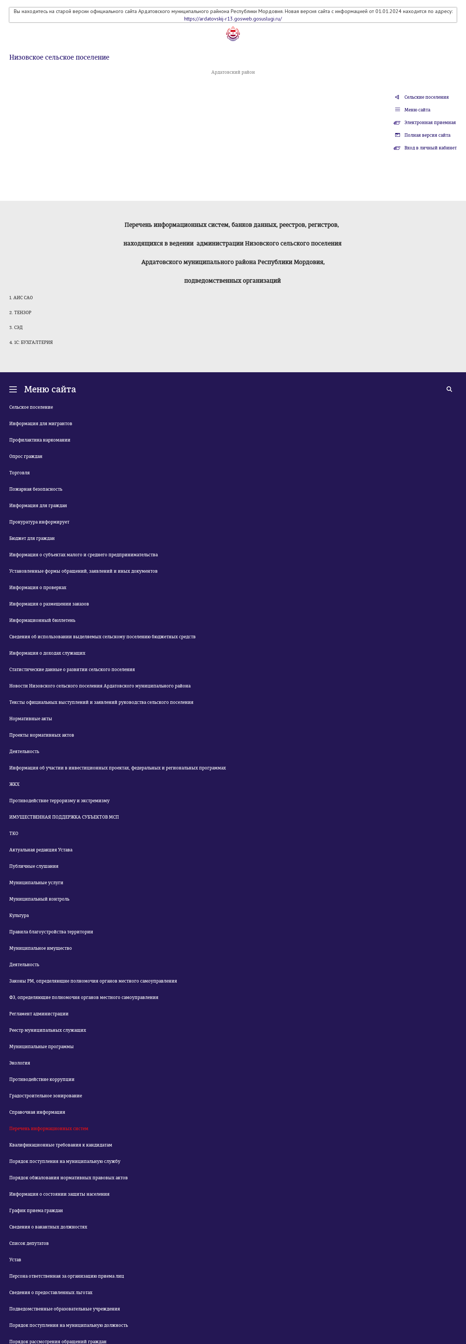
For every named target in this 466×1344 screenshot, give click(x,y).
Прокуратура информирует (39, 522)
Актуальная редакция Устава (40, 850)
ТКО (13, 833)
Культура (19, 915)
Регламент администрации (39, 1013)
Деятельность (24, 751)
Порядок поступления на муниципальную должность (68, 1325)
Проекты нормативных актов (41, 735)
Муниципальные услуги (36, 882)
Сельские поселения (426, 97)
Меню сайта (417, 110)
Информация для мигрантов (40, 423)
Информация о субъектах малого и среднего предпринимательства (83, 554)
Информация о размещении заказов (49, 604)
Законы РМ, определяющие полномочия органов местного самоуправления (93, 981)
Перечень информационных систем (48, 1128)
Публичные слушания (34, 866)
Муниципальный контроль (39, 899)
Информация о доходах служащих (47, 653)
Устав (15, 1259)
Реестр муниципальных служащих (47, 1030)
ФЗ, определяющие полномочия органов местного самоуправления (83, 997)
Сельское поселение (31, 407)
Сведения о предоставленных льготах (50, 1292)
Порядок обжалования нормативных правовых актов (68, 1177)
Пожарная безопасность (35, 489)
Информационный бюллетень (42, 620)
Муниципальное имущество (40, 948)
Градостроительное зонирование (45, 1095)
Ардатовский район (233, 72)
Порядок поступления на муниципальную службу (64, 1161)
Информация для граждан (38, 505)
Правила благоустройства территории (51, 932)
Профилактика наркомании (39, 440)
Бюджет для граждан (32, 538)
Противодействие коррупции (42, 1079)
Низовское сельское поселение (59, 57)
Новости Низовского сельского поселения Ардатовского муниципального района (100, 686)
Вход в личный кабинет (430, 148)
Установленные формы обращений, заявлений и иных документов (83, 571)
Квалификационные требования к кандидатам (60, 1145)
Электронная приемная (430, 122)
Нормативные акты (30, 718)
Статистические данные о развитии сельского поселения (72, 669)
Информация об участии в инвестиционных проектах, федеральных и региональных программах (117, 768)
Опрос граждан (25, 456)
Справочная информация (37, 1112)
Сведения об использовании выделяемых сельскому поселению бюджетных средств (102, 636)
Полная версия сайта (427, 135)
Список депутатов (29, 1243)
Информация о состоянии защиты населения (59, 1194)
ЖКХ (14, 784)
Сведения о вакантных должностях (48, 1227)
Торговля (19, 472)
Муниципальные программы (41, 1046)
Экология (19, 1063)
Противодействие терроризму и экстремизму (59, 800)
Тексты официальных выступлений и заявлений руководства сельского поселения (101, 702)
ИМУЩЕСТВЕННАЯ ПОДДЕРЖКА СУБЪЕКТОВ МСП (64, 817)
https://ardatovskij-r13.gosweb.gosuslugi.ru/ (233, 18)
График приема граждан (36, 1210)
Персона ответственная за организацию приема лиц (66, 1276)
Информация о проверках (37, 587)
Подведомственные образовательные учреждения (64, 1309)
